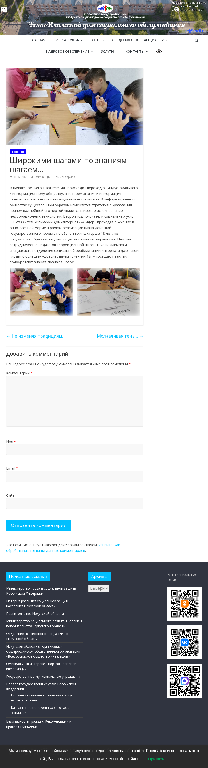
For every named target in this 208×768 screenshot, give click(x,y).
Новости (18, 152)
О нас (95, 40)
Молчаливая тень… (120, 336)
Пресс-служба (66, 40)
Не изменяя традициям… (35, 336)
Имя (11, 441)
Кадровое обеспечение (67, 51)
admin (40, 177)
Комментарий (19, 373)
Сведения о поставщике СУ (138, 40)
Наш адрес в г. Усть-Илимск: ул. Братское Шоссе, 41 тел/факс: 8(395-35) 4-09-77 (189, 6)
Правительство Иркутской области (35, 613)
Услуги (107, 51)
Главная (37, 40)
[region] (104, 17)
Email (12, 468)
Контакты (134, 51)
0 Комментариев (61, 177)
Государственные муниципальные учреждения (43, 676)
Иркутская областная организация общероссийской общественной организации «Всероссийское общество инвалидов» (43, 651)
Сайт (10, 495)
